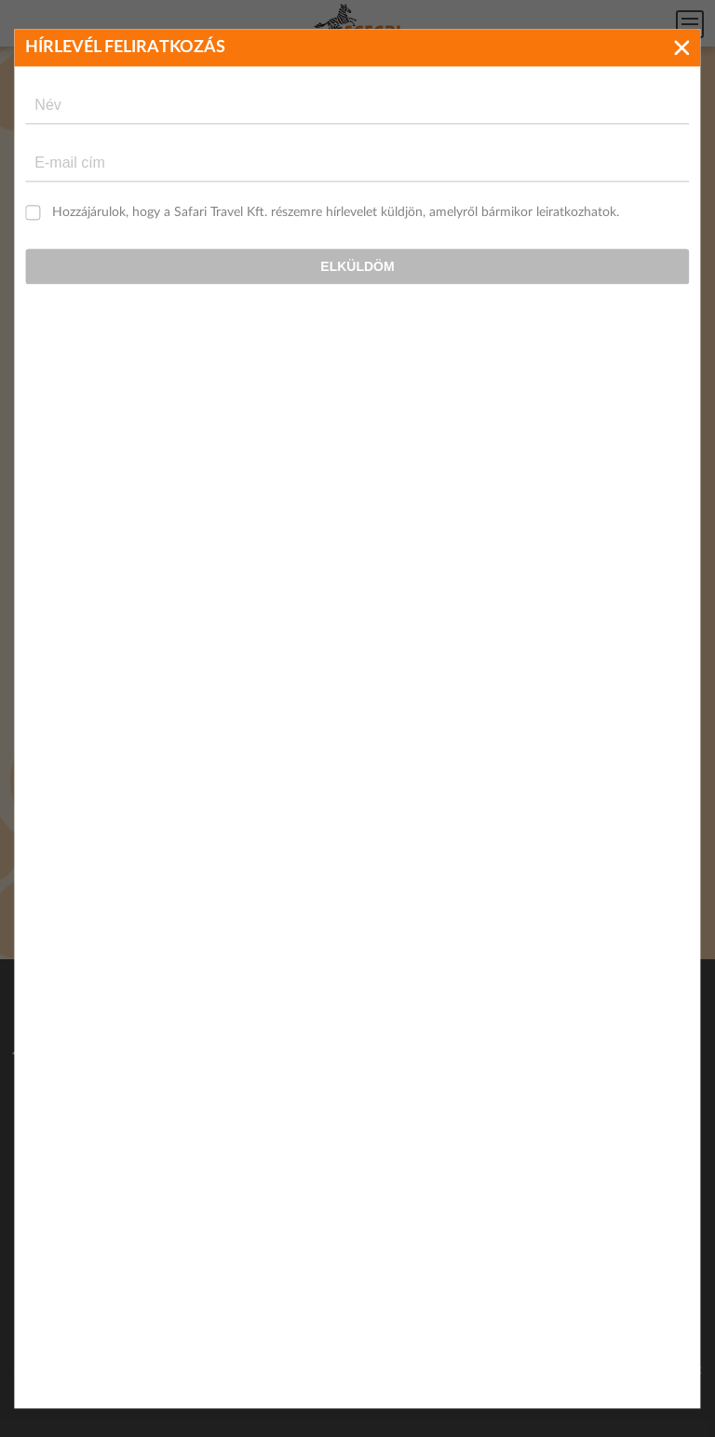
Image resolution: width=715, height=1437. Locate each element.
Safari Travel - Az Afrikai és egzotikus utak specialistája (357, 24)
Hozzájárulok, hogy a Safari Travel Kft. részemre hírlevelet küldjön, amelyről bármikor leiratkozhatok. (335, 212)
